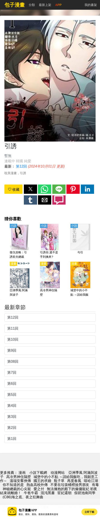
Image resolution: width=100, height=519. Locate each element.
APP (58, 5)
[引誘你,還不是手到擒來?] (50, 241)
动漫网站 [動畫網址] (58, 472)
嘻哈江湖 (91, 481)
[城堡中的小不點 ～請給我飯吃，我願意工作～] (80, 279)
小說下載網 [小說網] (38, 472)
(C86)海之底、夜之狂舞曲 (23, 497)
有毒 (95, 485)
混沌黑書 (48, 493)
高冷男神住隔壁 (18, 477)
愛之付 (39, 489)
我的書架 (91, 5)
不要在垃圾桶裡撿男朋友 (69, 485)
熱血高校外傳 (37, 485)
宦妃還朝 (64, 493)
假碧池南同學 (84, 493)
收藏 (13, 189)
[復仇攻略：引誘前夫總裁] (20, 241)
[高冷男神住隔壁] (50, 279)
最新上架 (45, 5)
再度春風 (74, 481)
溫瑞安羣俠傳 (20, 481)
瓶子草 (59, 481)
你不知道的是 (13, 485)
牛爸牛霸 (31, 493)
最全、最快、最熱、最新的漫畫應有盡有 (38, 514)
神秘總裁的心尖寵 (17, 489)
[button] (30, 189)
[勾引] (80, 241)
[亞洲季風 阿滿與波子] (20, 279)
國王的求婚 (42, 481)
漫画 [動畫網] (22, 472)
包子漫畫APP (28, 510)
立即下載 (89, 512)
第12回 (21, 166)
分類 (32, 5)
